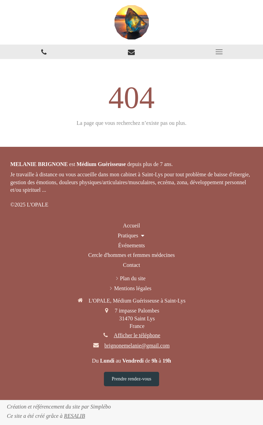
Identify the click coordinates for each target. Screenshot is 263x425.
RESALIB (74, 416)
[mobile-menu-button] (219, 52)
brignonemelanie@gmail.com (136, 346)
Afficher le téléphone (137, 335)
